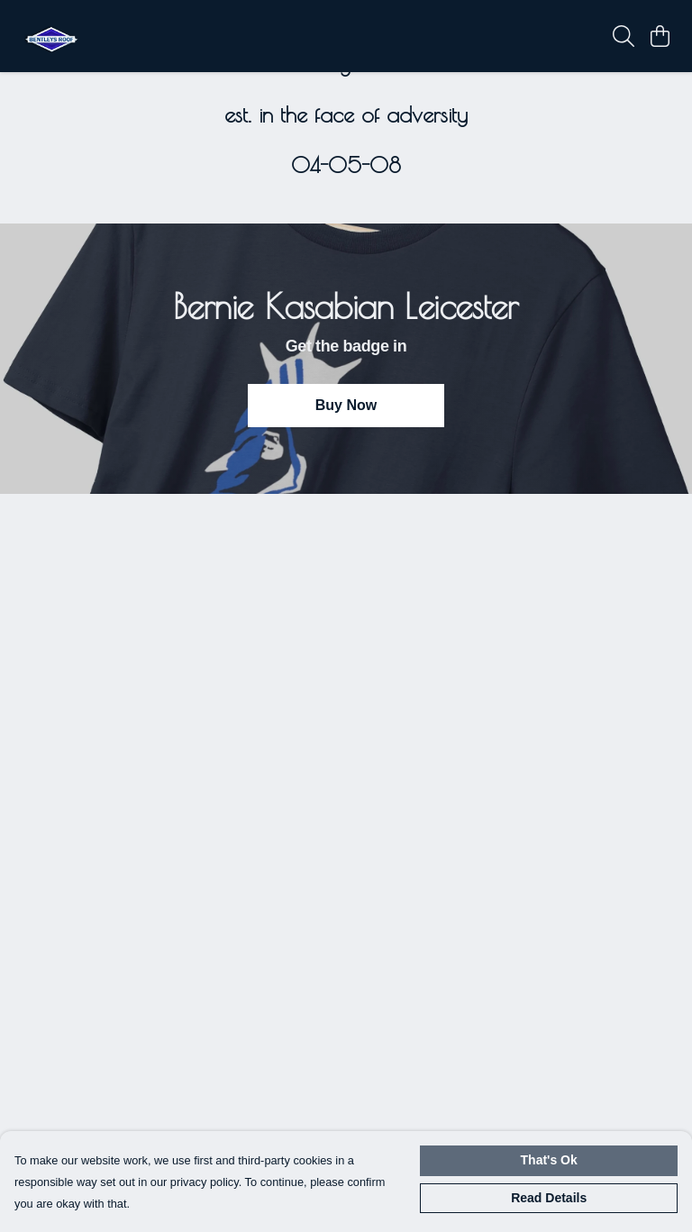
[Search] (624, 36)
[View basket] (660, 36)
